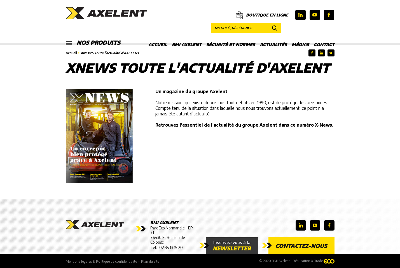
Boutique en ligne (261, 15)
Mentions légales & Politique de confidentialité (101, 261)
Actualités (273, 44)
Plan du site (150, 261)
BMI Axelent (187, 44)
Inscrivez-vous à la (232, 246)
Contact (324, 44)
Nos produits (93, 42)
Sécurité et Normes (230, 44)
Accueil (157, 44)
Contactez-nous (301, 245)
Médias (300, 44)
